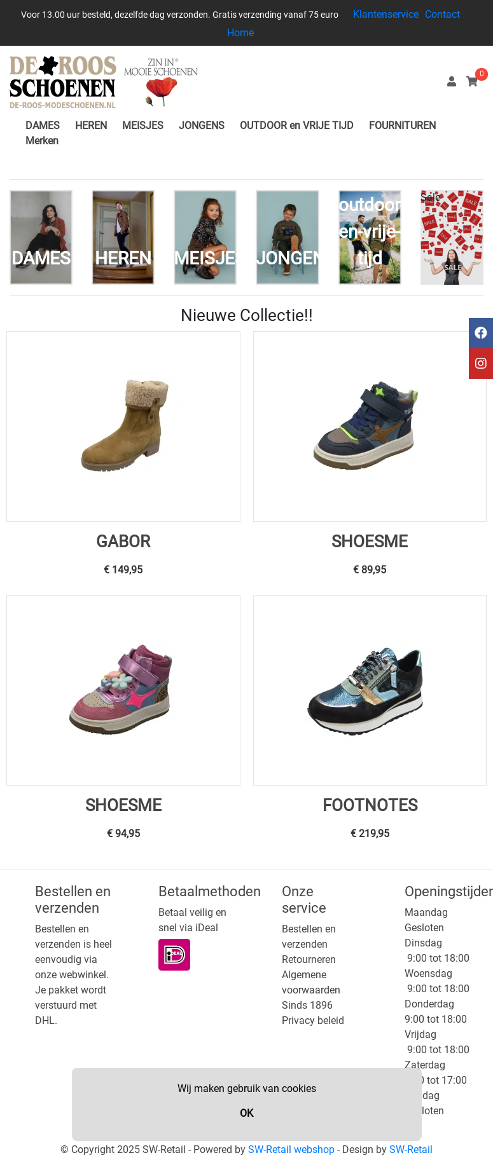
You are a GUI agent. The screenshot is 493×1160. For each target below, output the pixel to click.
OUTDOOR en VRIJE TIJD (297, 125)
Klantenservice (386, 14)
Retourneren (309, 959)
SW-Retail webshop (291, 1149)
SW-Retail (411, 1149)
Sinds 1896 (307, 1005)
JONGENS (202, 125)
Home (240, 33)
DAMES (42, 125)
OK (246, 1113)
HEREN (91, 125)
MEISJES (142, 125)
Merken (42, 141)
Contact (442, 14)
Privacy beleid (313, 1020)
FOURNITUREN (402, 125)
